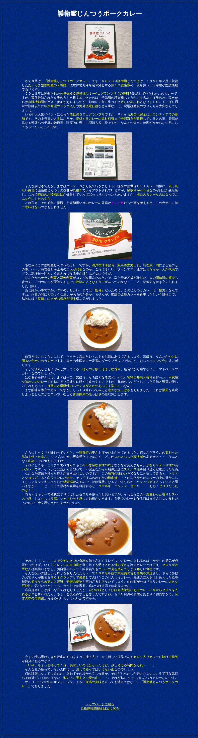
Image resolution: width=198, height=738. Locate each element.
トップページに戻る (100, 704)
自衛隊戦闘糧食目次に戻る (100, 708)
